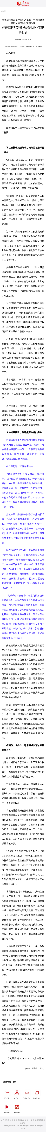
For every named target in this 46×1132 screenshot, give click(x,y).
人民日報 (7, 1093)
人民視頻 (7, 1108)
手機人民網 (27, 1093)
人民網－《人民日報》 (34, 46)
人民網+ (17, 1093)
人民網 (3, 11)
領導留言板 (37, 1093)
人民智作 (17, 1108)
